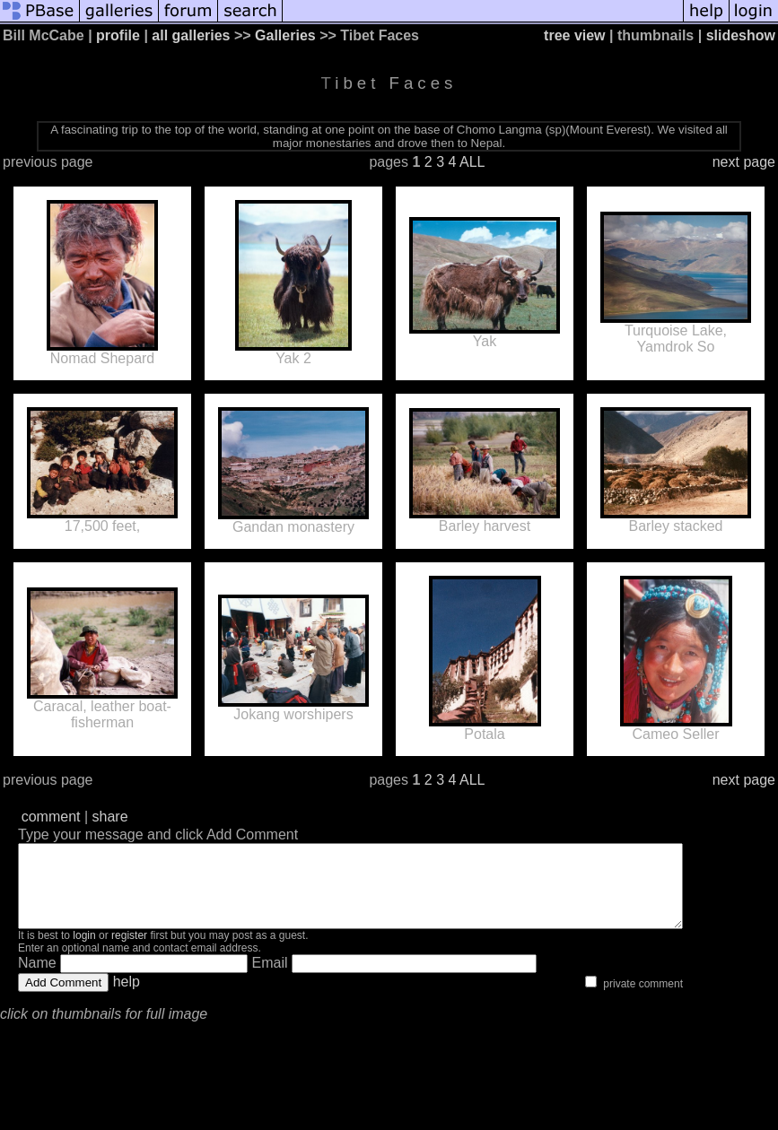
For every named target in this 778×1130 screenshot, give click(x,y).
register (129, 951)
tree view (574, 35)
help (126, 997)
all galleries (191, 35)
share (110, 816)
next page (743, 162)
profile (118, 35)
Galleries (285, 35)
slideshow (740, 35)
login (84, 951)
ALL (472, 162)
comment (51, 816)
